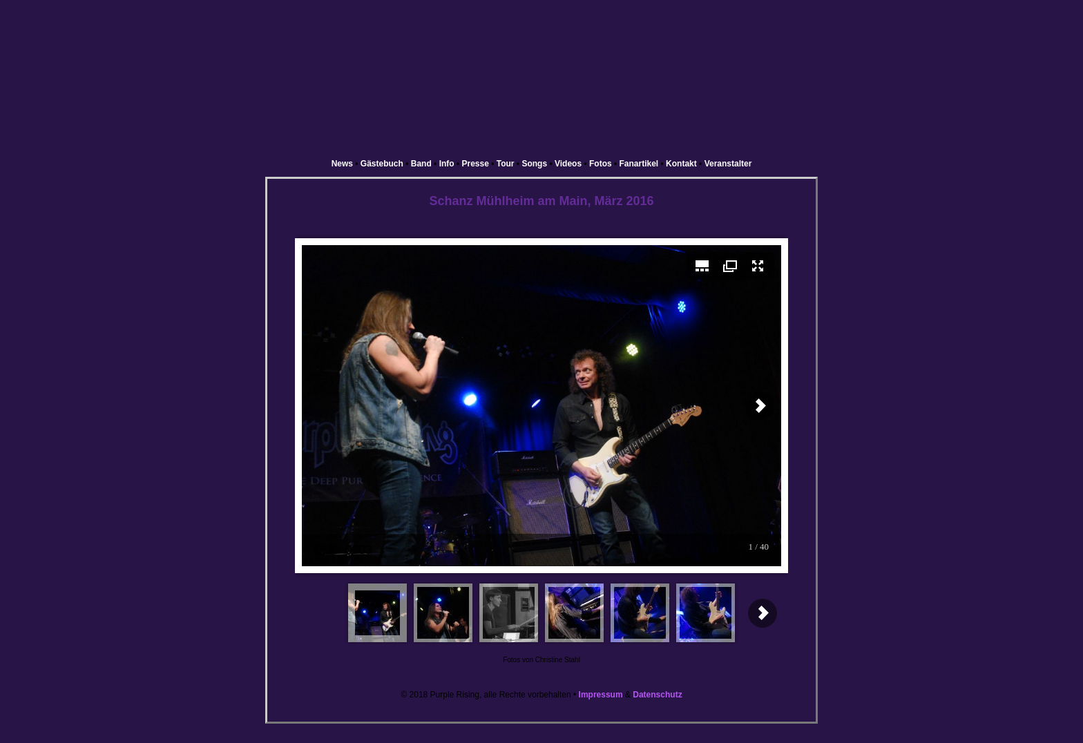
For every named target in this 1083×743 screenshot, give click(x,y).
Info (446, 163)
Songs (534, 163)
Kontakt (681, 163)
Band (421, 163)
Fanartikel (639, 163)
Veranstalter (728, 163)
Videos (568, 163)
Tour (506, 163)
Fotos (600, 163)
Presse (475, 163)
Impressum (601, 694)
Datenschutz (657, 694)
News (342, 163)
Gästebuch (382, 163)
